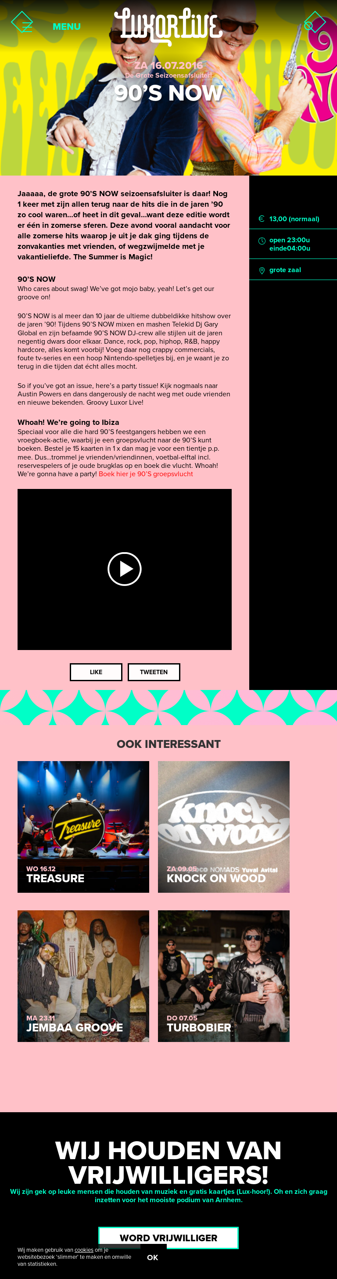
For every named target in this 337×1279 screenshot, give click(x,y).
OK (152, 1257)
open (277, 240)
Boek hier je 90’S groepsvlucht (146, 474)
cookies (84, 1250)
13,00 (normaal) (294, 219)
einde (278, 248)
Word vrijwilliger (169, 1238)
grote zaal (285, 270)
